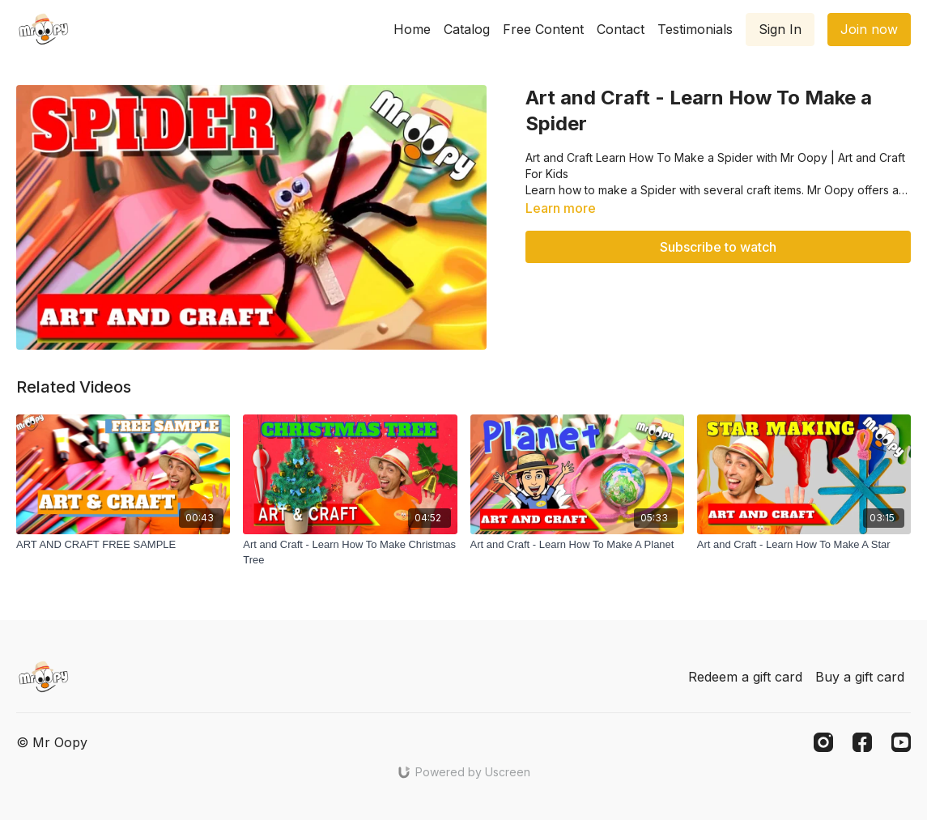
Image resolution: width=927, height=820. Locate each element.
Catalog (467, 29)
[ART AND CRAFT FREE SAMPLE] (123, 545)
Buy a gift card (859, 677)
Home (412, 29)
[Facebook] (862, 742)
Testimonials (695, 29)
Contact (620, 29)
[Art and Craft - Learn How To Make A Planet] (577, 545)
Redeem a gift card (745, 677)
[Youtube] (901, 742)
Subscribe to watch (718, 247)
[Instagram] (823, 742)
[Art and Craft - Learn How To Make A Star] (804, 545)
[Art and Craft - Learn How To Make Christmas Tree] (350, 552)
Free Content (543, 29)
